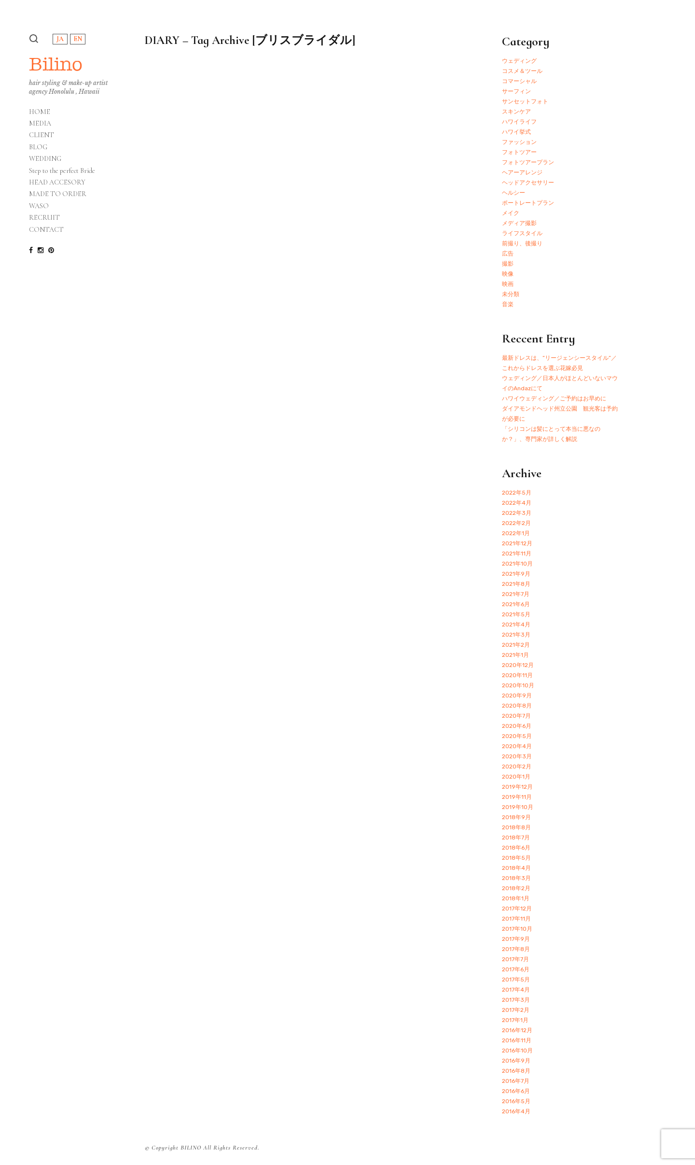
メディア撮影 (519, 223)
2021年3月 (516, 634)
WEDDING (45, 159)
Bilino (56, 64)
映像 (508, 273)
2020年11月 (517, 675)
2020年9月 (517, 695)
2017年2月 (515, 1010)
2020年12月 (518, 665)
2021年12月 (517, 543)
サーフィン (516, 91)
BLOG (38, 147)
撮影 (508, 263)
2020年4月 (517, 746)
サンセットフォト (525, 101)
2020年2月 (516, 766)
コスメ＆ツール (522, 71)
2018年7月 (516, 837)
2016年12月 (517, 1030)
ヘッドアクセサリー (528, 182)
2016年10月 (517, 1050)
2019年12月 (517, 786)
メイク (510, 213)
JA (60, 39)
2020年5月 (517, 736)
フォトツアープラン (528, 162)
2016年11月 (516, 1040)
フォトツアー (519, 152)
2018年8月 (516, 827)
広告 (508, 253)
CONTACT (46, 230)
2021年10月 (517, 563)
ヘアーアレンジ (522, 172)
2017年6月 (515, 969)
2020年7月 (516, 715)
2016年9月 (516, 1060)
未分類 (510, 294)
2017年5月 (516, 979)
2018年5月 (516, 857)
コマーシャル (519, 81)
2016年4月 (516, 1111)
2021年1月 (515, 655)
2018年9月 (516, 817)
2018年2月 (516, 888)
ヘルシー (513, 192)
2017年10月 (517, 928)
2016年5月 (516, 1101)
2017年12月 (517, 908)
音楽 (508, 304)
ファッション (519, 142)
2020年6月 (516, 726)
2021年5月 (516, 614)
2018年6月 (516, 847)
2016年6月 (516, 1091)
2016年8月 (516, 1070)
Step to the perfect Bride (62, 171)
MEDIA (40, 123)
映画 (508, 284)
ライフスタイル (522, 233)
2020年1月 (516, 776)
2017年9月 (516, 939)
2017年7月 (515, 959)
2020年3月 (517, 756)
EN (77, 39)
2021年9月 (516, 573)
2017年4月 (516, 989)
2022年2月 (516, 523)
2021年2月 (516, 644)
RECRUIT (44, 217)
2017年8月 (516, 949)
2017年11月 (516, 918)
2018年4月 (516, 868)
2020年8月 (517, 705)
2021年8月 (516, 584)
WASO (39, 206)
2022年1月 (516, 533)
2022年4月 (516, 502)
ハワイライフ (519, 121)
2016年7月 (515, 1081)
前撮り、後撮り (522, 243)
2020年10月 (518, 685)
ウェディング (519, 60)
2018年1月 (515, 898)
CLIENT (41, 135)
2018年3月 (516, 878)
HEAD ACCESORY (57, 182)
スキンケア (516, 111)
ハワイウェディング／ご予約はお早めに (554, 398)
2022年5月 (516, 492)
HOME (39, 112)
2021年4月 (516, 624)
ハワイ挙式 (516, 131)
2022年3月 (516, 513)
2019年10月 (517, 807)
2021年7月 (515, 594)
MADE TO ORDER (57, 194)
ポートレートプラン (528, 202)
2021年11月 (516, 553)
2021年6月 (516, 604)
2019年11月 (517, 797)
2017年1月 (515, 1020)
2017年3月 (516, 999)
